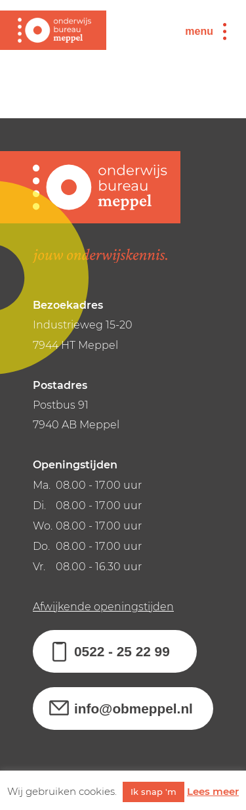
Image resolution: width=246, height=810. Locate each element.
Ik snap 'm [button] (153, 791)
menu (199, 31)
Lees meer (213, 791)
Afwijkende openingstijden (103, 606)
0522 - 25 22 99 (122, 651)
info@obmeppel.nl (133, 708)
